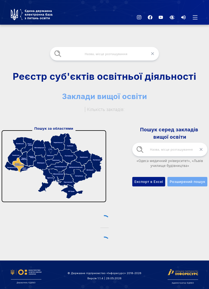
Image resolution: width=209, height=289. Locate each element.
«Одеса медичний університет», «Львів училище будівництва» (170, 163)
